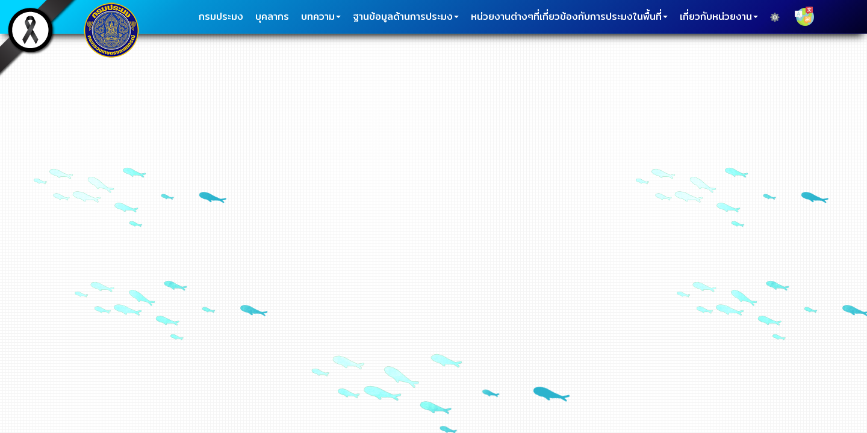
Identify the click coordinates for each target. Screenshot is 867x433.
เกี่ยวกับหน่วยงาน (719, 16)
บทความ (321, 16)
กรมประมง (221, 16)
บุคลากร (272, 16)
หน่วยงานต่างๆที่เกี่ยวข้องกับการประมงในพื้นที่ (569, 16)
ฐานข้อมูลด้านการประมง (406, 16)
